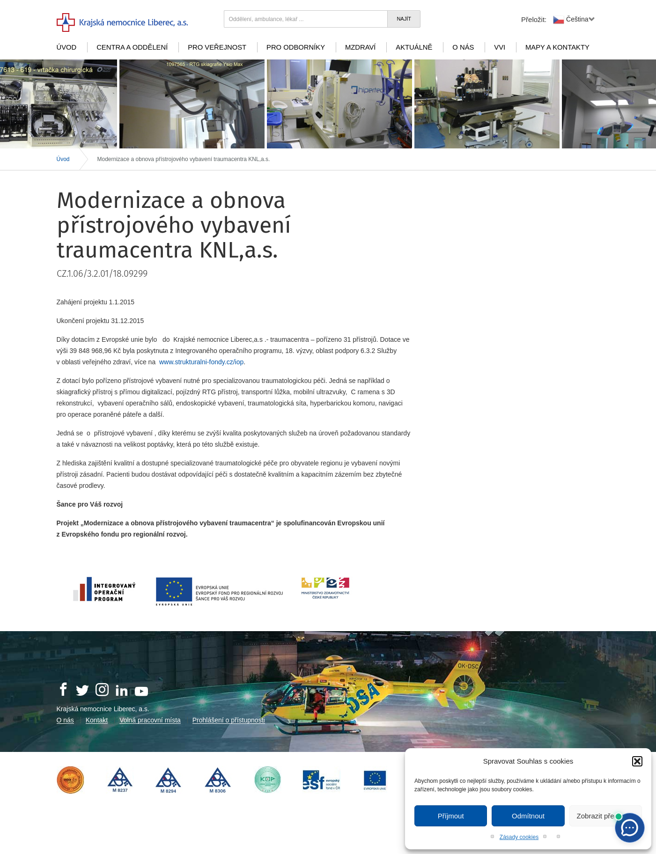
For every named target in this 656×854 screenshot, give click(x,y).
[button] (637, 761)
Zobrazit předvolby (605, 816)
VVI (499, 47)
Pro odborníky (295, 47)
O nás (463, 47)
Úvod (67, 47)
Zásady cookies (519, 837)
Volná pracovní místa (150, 720)
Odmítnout (528, 816)
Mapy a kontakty (557, 47)
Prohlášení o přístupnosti (228, 720)
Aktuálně (414, 47)
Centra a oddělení (132, 47)
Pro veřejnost (217, 47)
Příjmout (451, 816)
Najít (404, 19)
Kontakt (97, 720)
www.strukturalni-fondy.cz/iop (201, 362)
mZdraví (360, 47)
